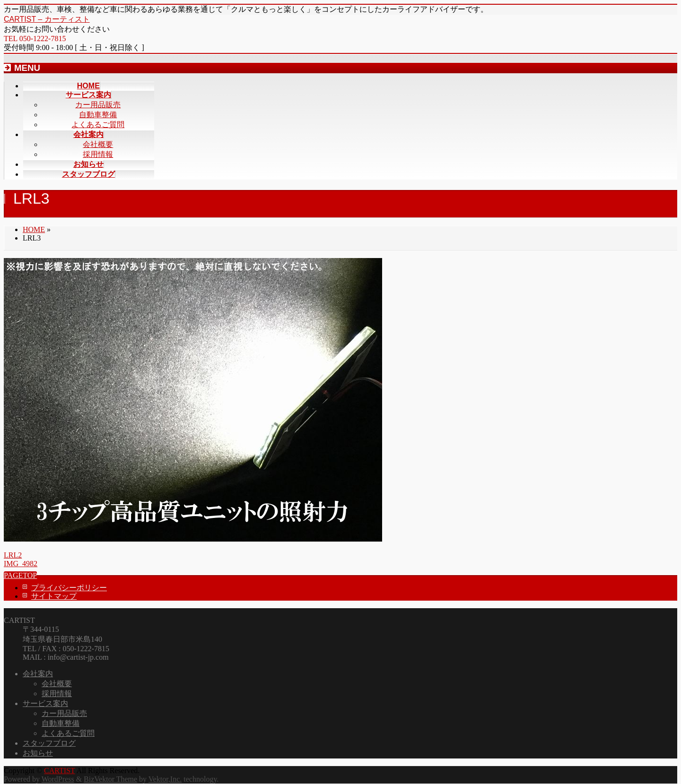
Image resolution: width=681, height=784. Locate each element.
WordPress (58, 779)
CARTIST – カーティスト (47, 19)
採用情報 (98, 154)
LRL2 (13, 555)
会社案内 (38, 674)
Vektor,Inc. (165, 779)
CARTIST (59, 771)
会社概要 (98, 144)
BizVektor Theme (110, 779)
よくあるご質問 (97, 125)
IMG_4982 (20, 564)
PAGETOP (20, 575)
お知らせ (38, 753)
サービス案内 (45, 703)
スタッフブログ (49, 743)
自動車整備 (98, 115)
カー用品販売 (98, 105)
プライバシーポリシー (69, 588)
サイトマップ (54, 596)
